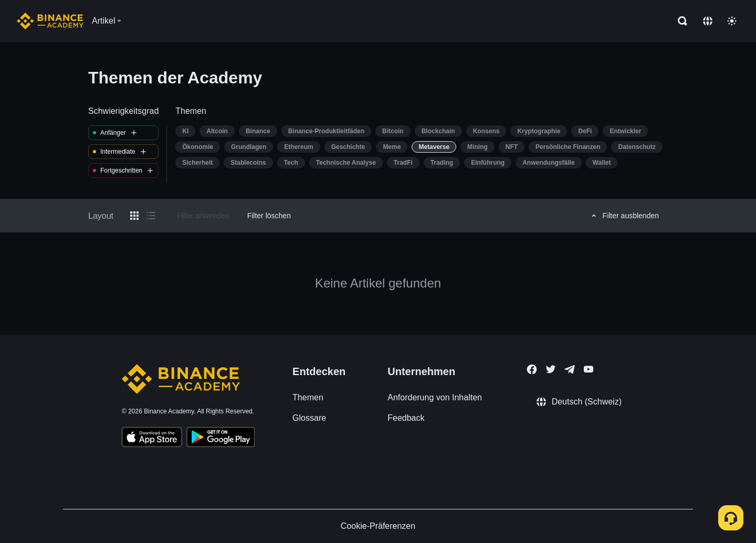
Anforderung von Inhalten (434, 397)
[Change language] (707, 21)
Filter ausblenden (624, 215)
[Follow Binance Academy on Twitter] (550, 369)
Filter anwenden (203, 215)
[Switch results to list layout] (151, 215)
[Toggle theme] (731, 20)
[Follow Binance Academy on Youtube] (588, 369)
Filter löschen (269, 215)
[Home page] (50, 21)
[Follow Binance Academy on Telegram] (569, 369)
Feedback (405, 417)
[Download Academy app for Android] (220, 438)
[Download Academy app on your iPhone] (152, 438)
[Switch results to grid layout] (134, 215)
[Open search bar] (679, 21)
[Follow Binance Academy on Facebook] (532, 369)
